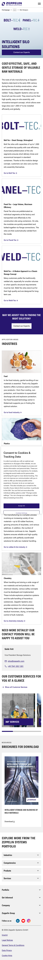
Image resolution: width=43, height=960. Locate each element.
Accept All (21, 504)
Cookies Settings (21, 511)
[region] (21, 480)
